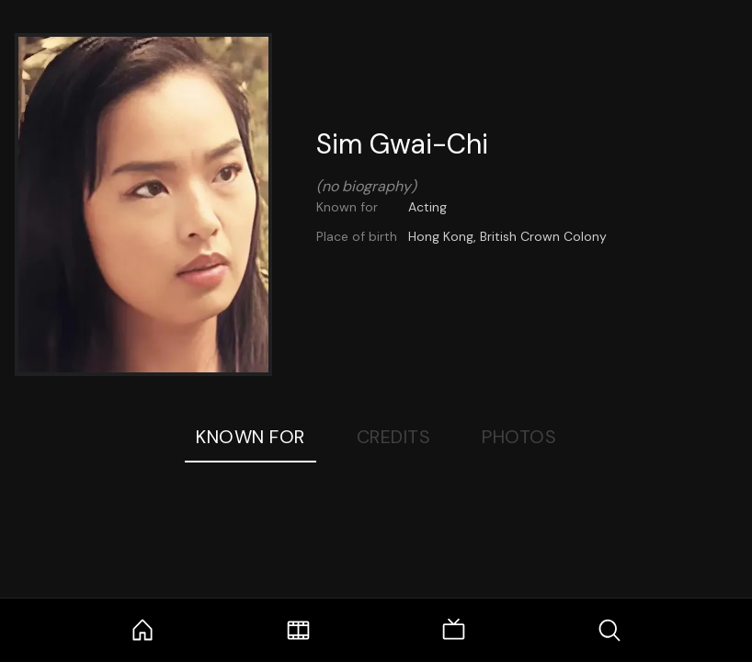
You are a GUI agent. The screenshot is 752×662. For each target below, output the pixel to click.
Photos (519, 437)
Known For (250, 437)
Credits (394, 437)
